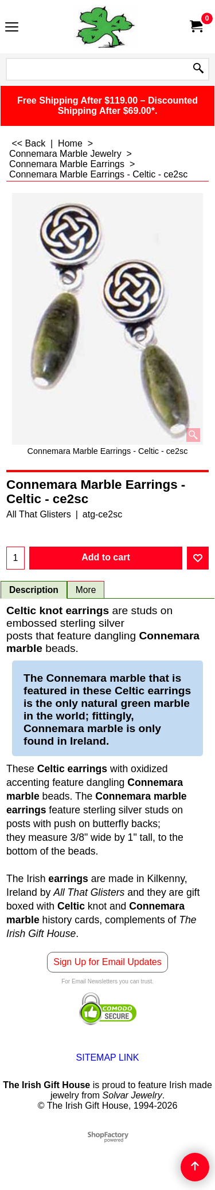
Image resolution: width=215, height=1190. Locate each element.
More (86, 590)
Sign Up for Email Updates (107, 962)
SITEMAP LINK (107, 1057)
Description (33, 590)
